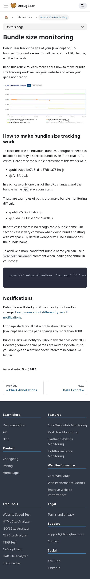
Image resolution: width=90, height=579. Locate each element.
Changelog (10, 459)
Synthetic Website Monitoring (60, 441)
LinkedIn (54, 568)
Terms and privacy (61, 514)
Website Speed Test (16, 514)
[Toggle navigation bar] (6, 6)
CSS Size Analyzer (15, 535)
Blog (6, 439)
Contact (53, 541)
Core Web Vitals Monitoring (67, 425)
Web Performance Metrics (66, 483)
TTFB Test (9, 542)
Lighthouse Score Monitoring (60, 453)
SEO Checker (12, 563)
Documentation (14, 425)
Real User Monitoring (63, 432)
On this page (15, 27)
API (5, 432)
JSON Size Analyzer (16, 528)
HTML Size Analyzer (17, 521)
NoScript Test (12, 549)
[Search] (83, 6)
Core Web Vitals (59, 476)
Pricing (8, 466)
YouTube (54, 561)
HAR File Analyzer (15, 556)
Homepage (11, 473)
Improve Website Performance (60, 492)
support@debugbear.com (66, 534)
